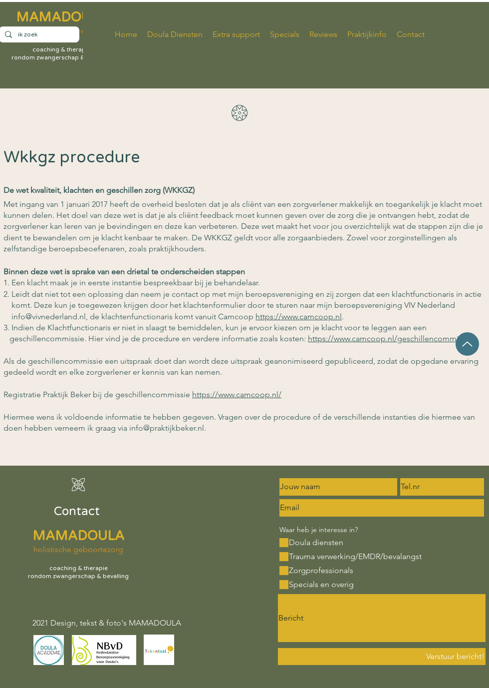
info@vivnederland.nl (48, 316)
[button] (367, 34)
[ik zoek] (38, 34)
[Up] (467, 344)
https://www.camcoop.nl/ (236, 394)
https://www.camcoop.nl (298, 316)
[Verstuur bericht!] (382, 656)
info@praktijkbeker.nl (166, 428)
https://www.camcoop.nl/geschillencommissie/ (391, 338)
